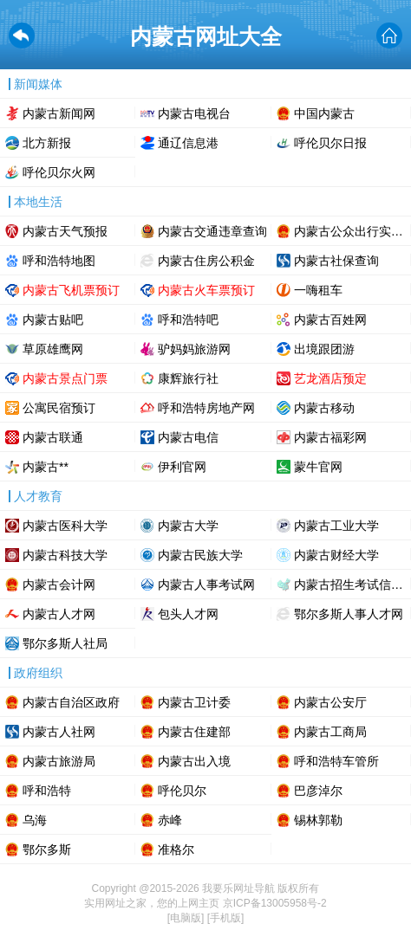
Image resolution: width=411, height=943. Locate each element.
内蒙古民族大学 (200, 555)
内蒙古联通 (53, 437)
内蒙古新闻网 (59, 113)
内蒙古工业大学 (336, 526)
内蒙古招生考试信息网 (352, 584)
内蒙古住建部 (194, 732)
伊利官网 (182, 467)
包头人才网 (188, 614)
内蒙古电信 (188, 437)
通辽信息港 (188, 143)
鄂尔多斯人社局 (65, 643)
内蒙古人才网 (59, 614)
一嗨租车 (318, 290)
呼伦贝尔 (182, 791)
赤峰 (170, 820)
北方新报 (47, 143)
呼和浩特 (47, 791)
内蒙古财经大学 (336, 555)
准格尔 (176, 849)
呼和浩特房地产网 (206, 408)
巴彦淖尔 (318, 791)
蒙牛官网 (318, 467)
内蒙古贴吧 (53, 319)
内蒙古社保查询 (336, 261)
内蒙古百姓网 (330, 319)
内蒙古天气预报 (65, 231)
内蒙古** (45, 467)
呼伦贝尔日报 (330, 143)
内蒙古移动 (324, 408)
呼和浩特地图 (59, 261)
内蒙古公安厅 (330, 702)
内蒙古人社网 (59, 732)
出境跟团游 (324, 349)
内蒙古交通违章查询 (212, 231)
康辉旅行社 (188, 378)
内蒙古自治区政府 (71, 702)
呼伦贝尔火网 (59, 172)
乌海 (35, 820)
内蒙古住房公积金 (206, 261)
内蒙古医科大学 (65, 526)
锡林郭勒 (318, 820)
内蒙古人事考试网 (206, 584)
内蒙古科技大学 (65, 555)
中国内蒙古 (324, 113)
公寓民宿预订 (59, 408)
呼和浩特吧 (188, 319)
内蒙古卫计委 (194, 702)
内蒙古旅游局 (59, 761)
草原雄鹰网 (53, 349)
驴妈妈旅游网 (194, 349)
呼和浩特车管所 (336, 761)
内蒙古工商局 (330, 732)
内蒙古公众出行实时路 (352, 231)
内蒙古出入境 (194, 761)
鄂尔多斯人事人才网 (348, 614)
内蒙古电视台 (194, 113)
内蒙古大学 (188, 526)
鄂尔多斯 (47, 849)
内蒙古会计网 (59, 584)
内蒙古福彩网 (330, 437)
